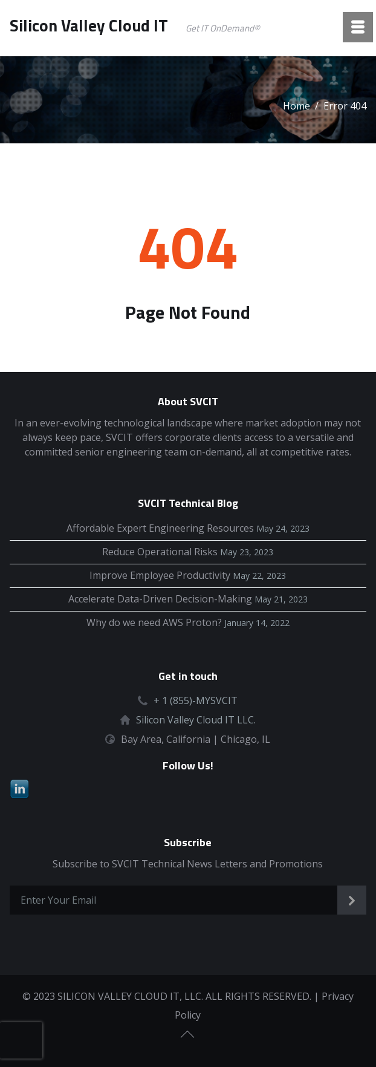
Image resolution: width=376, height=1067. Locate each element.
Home (296, 106)
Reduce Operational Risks (160, 551)
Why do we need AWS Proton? (154, 622)
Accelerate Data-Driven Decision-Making (160, 598)
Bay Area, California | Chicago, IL (195, 739)
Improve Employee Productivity (159, 575)
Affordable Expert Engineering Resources (160, 528)
